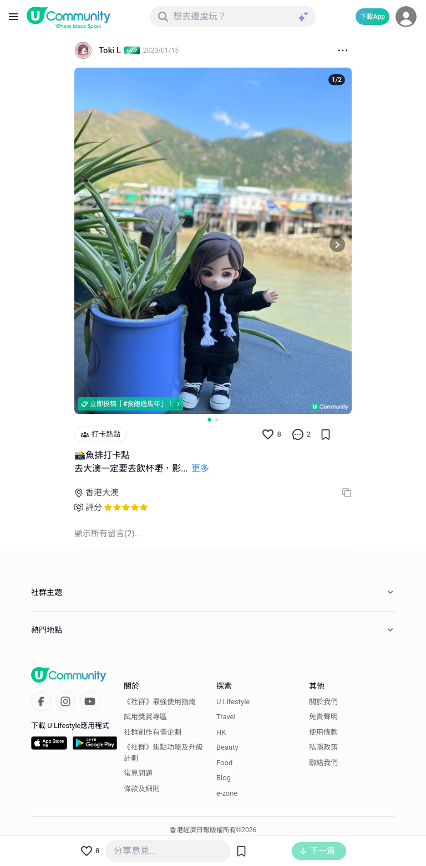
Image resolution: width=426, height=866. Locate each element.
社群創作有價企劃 (152, 732)
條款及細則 (142, 789)
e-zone (226, 793)
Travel (226, 717)
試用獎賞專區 (145, 717)
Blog (223, 777)
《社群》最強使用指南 (160, 702)
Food (224, 763)
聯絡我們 (323, 763)
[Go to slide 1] (209, 419)
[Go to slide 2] (216, 419)
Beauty (227, 747)
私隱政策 (323, 747)
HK (221, 732)
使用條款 (323, 732)
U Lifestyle (233, 702)
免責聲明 (323, 717)
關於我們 (323, 702)
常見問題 (138, 773)
